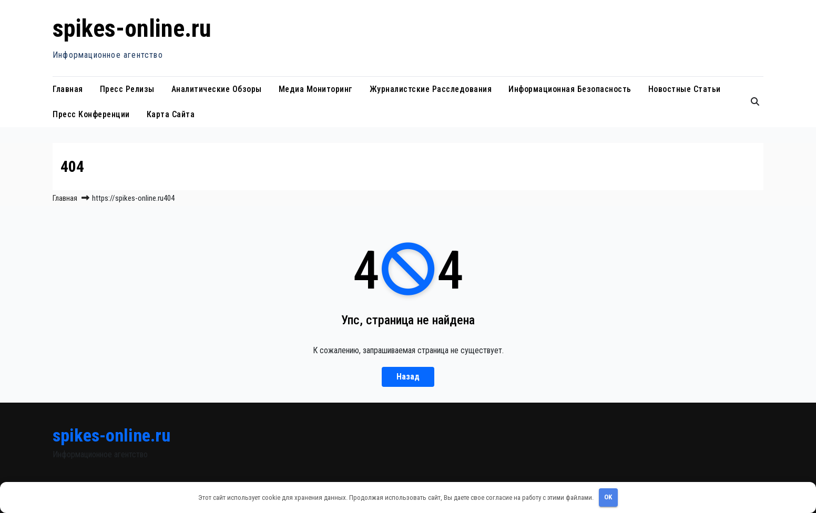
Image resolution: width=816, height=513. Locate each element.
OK (608, 497)
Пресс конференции (91, 114)
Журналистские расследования (431, 89)
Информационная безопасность (569, 89)
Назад (408, 377)
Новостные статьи (684, 89)
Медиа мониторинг (316, 89)
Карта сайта (171, 114)
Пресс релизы (127, 89)
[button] (755, 102)
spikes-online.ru (132, 28)
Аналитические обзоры (216, 89)
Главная (68, 89)
